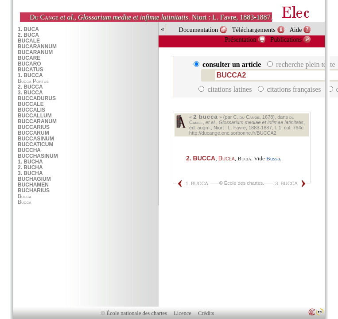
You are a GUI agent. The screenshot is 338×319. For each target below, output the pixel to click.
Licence (182, 313)
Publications (286, 39)
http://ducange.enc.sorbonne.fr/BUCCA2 (232, 133)
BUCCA (200, 158)
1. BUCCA (197, 183)
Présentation (240, 39)
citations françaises (290, 89)
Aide (295, 29)
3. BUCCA (286, 183)
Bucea (226, 158)
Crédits (206, 313)
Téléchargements (254, 29)
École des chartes (243, 183)
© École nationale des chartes (134, 313)
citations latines (225, 89)
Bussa (273, 158)
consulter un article (228, 64)
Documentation (198, 29)
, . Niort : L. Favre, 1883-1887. (151, 17)
